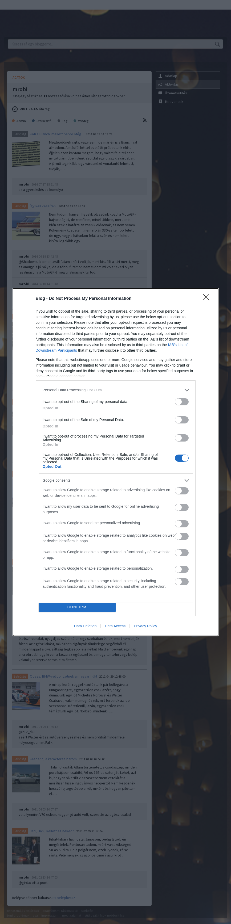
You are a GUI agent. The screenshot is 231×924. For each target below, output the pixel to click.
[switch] (182, 401)
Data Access (115, 626)
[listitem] (116, 390)
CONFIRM (77, 607)
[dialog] (115, 462)
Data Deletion (85, 626)
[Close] (208, 299)
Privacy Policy (145, 626)
